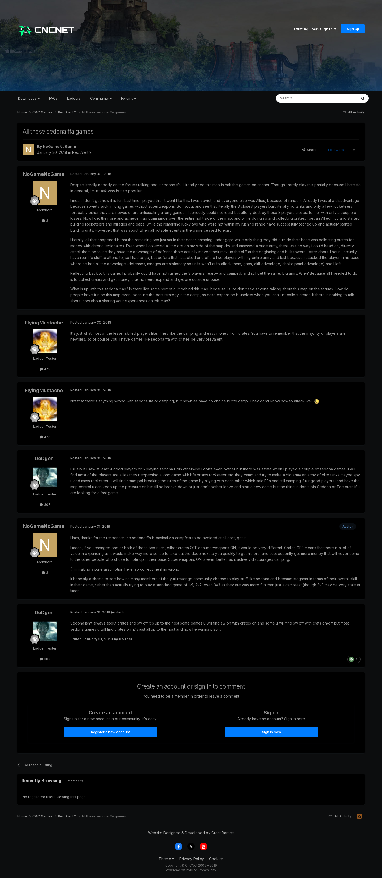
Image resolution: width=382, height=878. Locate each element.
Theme (166, 858)
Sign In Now (271, 732)
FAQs (53, 98)
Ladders (74, 98)
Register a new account (110, 732)
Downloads (29, 98)
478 (45, 369)
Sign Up (353, 29)
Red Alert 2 (82, 152)
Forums (128, 98)
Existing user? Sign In (315, 29)
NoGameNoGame (59, 146)
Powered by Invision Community (191, 870)
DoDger (44, 458)
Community (101, 98)
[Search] (303, 98)
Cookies (216, 858)
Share (309, 149)
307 (45, 504)
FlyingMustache (44, 322)
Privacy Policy (191, 858)
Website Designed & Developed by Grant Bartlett (191, 832)
